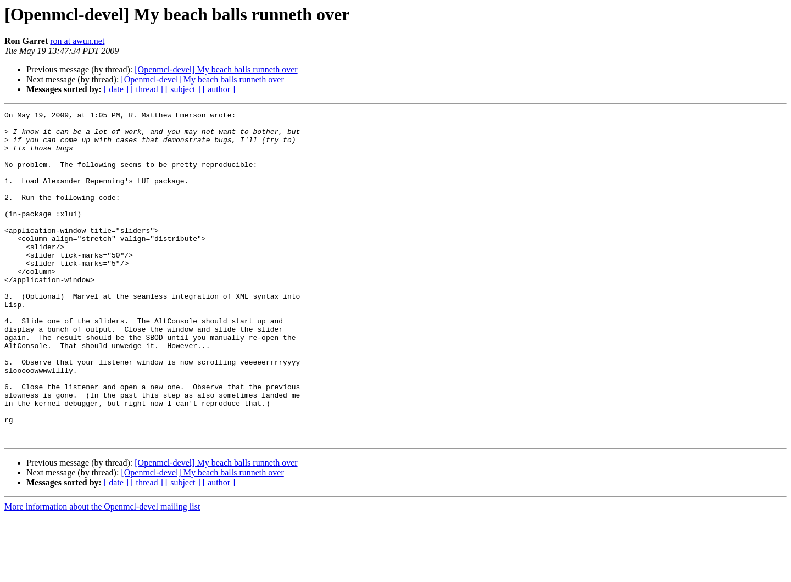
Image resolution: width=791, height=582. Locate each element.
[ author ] (219, 89)
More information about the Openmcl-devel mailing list (102, 572)
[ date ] (116, 89)
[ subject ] (182, 89)
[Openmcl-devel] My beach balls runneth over (216, 69)
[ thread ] (147, 89)
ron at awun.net (77, 41)
